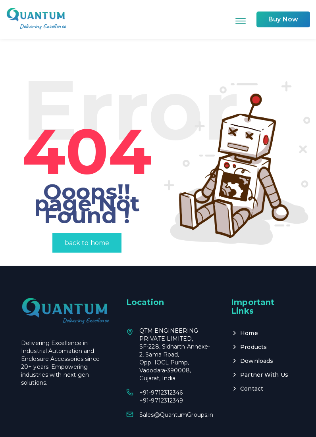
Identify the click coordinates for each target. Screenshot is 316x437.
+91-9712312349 (161, 375)
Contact (251, 363)
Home (249, 307)
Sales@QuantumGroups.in (176, 389)
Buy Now (283, 19)
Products (253, 321)
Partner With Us (264, 349)
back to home (87, 217)
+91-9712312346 (161, 367)
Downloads (256, 335)
